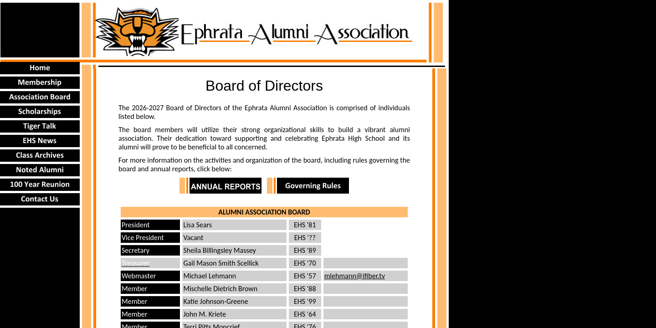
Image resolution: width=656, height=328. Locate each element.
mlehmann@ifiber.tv (354, 276)
